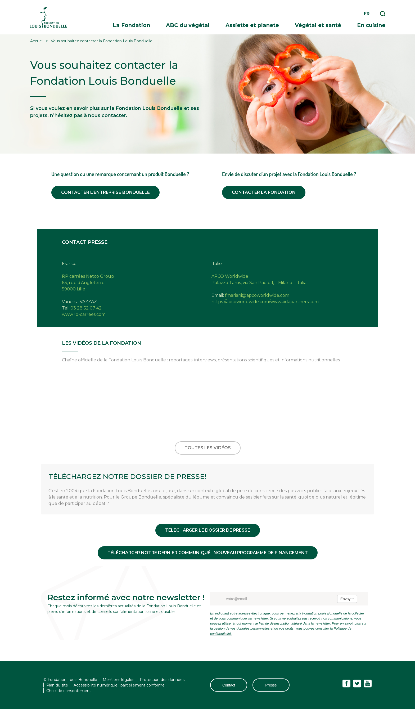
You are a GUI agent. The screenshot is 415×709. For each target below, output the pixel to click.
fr (366, 13)
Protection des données (162, 679)
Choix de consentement (68, 690)
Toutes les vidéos (207, 447)
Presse (271, 685)
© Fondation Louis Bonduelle (70, 679)
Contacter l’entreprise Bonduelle (105, 192)
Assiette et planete (252, 25)
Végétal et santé (318, 25)
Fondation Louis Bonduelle (48, 17)
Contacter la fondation (264, 192)
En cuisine (371, 25)
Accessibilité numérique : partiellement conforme (119, 685)
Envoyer (347, 599)
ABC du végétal (188, 25)
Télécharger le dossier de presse (207, 530)
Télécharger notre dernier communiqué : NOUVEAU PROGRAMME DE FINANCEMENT (207, 552)
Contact (228, 685)
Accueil (36, 41)
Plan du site (57, 685)
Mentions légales (118, 679)
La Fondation (131, 25)
